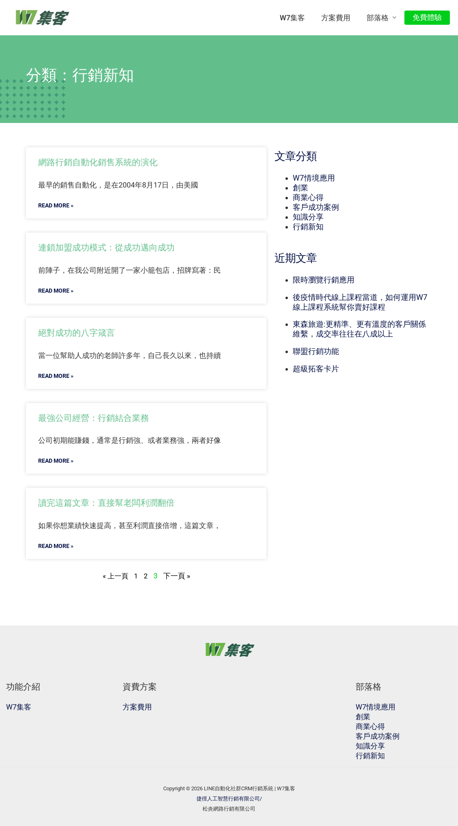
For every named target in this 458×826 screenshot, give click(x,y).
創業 (300, 187)
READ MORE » (57, 205)
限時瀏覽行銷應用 (323, 280)
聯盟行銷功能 (316, 351)
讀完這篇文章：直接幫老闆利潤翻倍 (113, 502)
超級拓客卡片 (316, 368)
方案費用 (339, 17)
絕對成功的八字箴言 (80, 332)
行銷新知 (308, 226)
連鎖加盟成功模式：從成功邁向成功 (113, 247)
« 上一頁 (115, 576)
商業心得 (308, 197)
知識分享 (308, 217)
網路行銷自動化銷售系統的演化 (103, 162)
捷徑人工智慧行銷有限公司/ (229, 799)
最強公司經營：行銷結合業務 (99, 417)
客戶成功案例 (316, 207)
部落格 (380, 17)
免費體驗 (428, 17)
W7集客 (298, 17)
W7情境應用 (314, 178)
